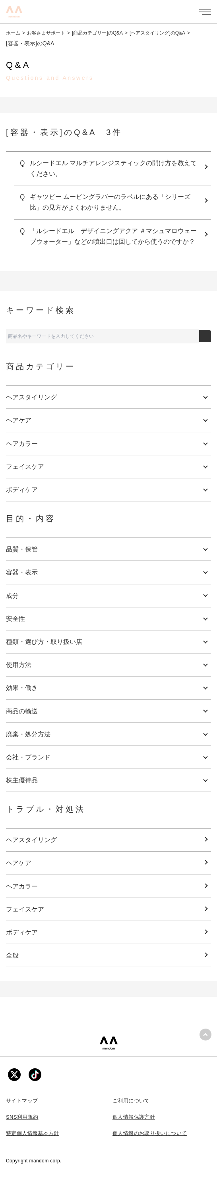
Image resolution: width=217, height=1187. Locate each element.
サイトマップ (22, 1101)
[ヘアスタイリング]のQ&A (157, 33)
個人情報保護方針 (133, 1117)
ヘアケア (18, 862)
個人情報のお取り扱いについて (149, 1133)
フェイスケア (25, 909)
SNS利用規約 (22, 1117)
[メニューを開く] (205, 12)
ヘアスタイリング (31, 839)
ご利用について (131, 1101)
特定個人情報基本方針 (32, 1133)
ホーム (13, 33)
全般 (12, 955)
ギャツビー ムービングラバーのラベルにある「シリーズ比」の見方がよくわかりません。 (110, 202)
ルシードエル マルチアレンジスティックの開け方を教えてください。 (113, 168)
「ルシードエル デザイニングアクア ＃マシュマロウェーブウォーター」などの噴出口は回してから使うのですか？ (113, 236)
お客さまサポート (46, 33)
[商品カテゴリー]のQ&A (97, 33)
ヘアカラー (22, 886)
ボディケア (22, 932)
